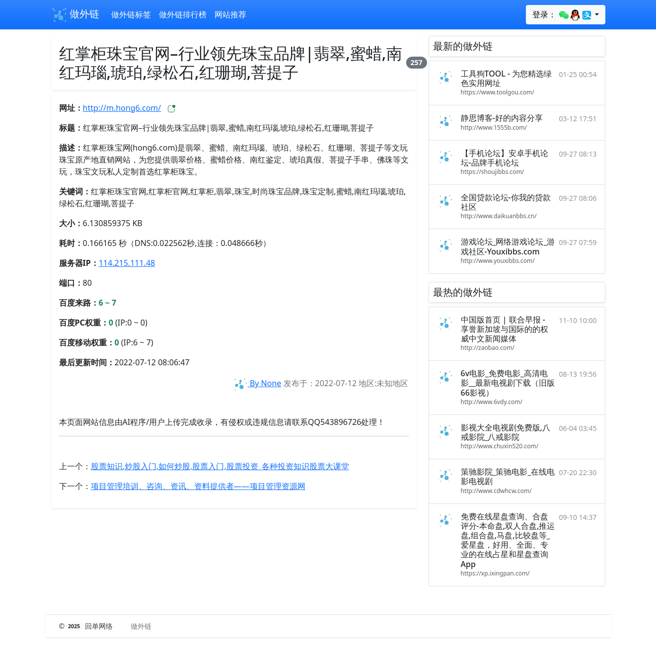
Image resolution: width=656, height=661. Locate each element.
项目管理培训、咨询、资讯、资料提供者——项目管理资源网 (198, 486)
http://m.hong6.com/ (122, 107)
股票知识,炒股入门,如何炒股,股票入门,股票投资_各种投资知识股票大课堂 (220, 466)
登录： (562, 15)
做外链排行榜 (183, 14)
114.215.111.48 (127, 262)
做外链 (75, 15)
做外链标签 (131, 14)
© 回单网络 (87, 626)
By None (257, 383)
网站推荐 (230, 14)
